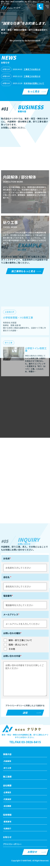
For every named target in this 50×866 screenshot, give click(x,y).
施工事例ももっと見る (23, 271)
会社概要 (7, 785)
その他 (9, 648)
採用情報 (7, 814)
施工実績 (7, 776)
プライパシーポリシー (12, 844)
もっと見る (33, 91)
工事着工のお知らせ (32, 76)
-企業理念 (7, 792)
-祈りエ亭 (7, 768)
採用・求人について (15, 644)
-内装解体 (7, 761)
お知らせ (7, 837)
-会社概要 (7, 806)
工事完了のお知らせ (32, 69)
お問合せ (32, 851)
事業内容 (7, 754)
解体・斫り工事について (17, 640)
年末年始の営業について (34, 83)
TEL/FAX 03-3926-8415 (25, 742)
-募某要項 (7, 821)
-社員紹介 (7, 828)
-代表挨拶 (7, 799)
